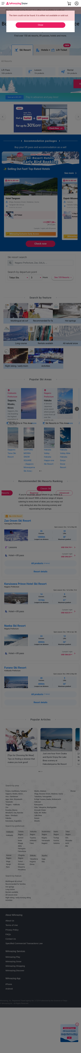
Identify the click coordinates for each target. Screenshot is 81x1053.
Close (40, 25)
